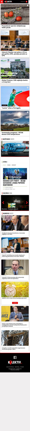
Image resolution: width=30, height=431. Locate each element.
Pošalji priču (23, 1)
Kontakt (22, 403)
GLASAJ (15, 323)
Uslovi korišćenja (10, 403)
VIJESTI (8, 142)
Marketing (17, 403)
